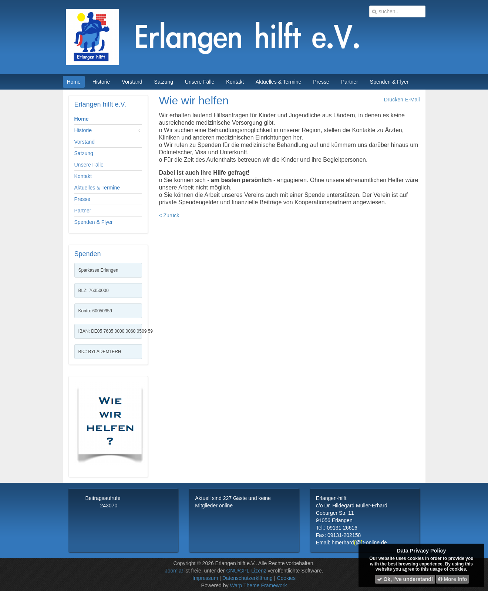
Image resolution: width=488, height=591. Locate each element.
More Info (452, 579)
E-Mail (412, 100)
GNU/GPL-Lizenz (246, 571)
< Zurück (169, 215)
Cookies (286, 578)
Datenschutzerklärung (247, 578)
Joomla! (174, 571)
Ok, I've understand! (405, 579)
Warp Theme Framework (258, 585)
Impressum (205, 578)
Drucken (393, 100)
